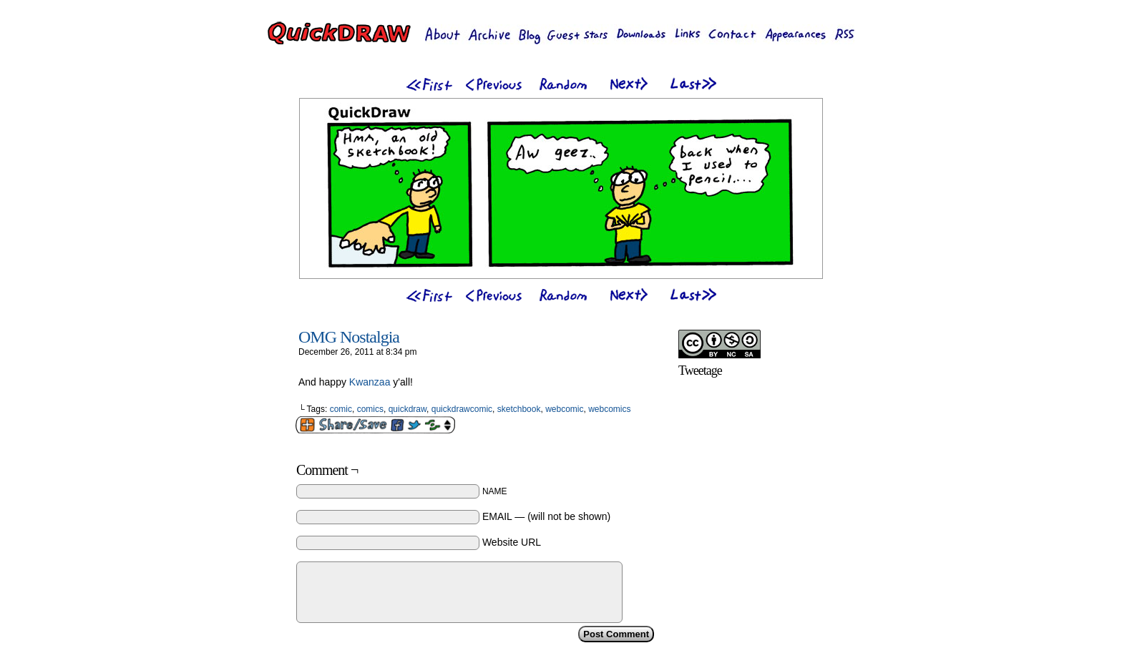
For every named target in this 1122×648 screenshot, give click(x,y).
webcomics (609, 409)
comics (370, 409)
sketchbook (519, 409)
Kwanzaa (371, 382)
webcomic (564, 409)
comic (341, 409)
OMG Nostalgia (348, 337)
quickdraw (407, 409)
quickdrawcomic (461, 409)
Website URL (511, 542)
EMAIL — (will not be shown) (546, 516)
